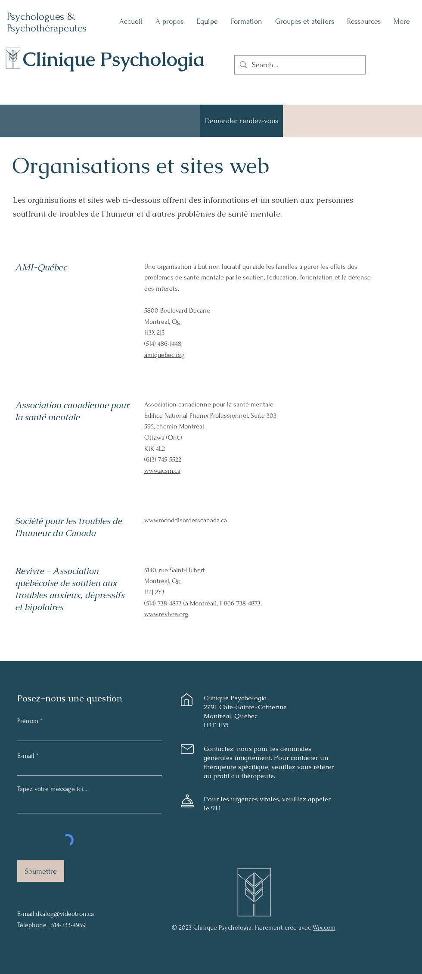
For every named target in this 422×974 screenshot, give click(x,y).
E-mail (25, 755)
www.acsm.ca (162, 471)
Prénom (27, 720)
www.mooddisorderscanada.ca (185, 520)
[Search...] (299, 65)
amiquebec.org (164, 355)
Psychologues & (42, 16)
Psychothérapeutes (47, 28)
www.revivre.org (166, 614)
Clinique (61, 59)
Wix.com (324, 927)
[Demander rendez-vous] (241, 121)
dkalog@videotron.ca (65, 914)
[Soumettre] (40, 871)
